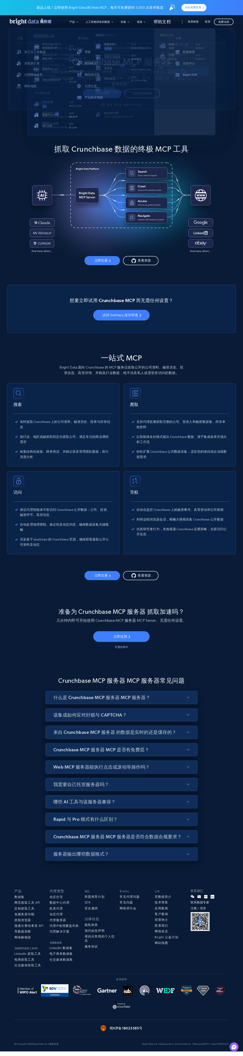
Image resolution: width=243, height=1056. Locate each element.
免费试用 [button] (223, 21)
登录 (207, 21)
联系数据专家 (200, 907)
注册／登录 (198, 913)
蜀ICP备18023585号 (126, 1033)
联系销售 (193, 21)
